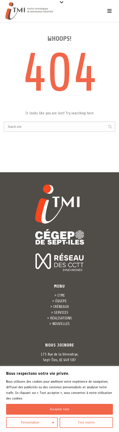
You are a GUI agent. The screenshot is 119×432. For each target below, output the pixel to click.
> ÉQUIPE (59, 301)
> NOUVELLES (59, 324)
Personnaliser (30, 422)
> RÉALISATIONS (59, 318)
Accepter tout (59, 409)
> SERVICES (59, 312)
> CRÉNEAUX (59, 306)
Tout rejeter (86, 422)
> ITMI (59, 295)
